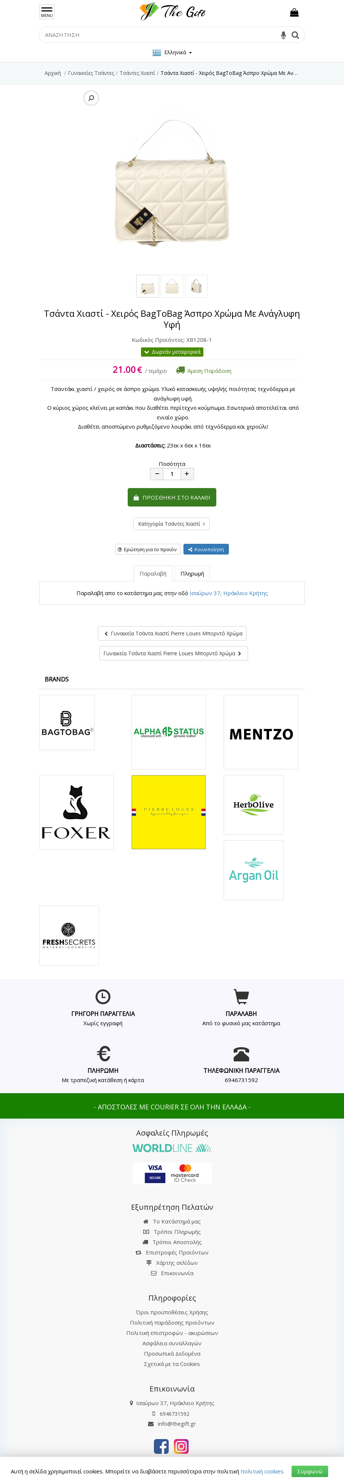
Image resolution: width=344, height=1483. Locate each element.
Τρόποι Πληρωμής (172, 1231)
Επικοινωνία (177, 1273)
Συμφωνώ (310, 1471)
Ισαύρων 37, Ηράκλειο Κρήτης (229, 593)
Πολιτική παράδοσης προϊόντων (172, 1322)
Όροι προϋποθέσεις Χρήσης (172, 1312)
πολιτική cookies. (263, 1471)
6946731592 (241, 1080)
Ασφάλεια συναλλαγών (172, 1343)
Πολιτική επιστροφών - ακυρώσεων (172, 1332)
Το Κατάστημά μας (172, 1221)
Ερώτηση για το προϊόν (147, 549)
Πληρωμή (192, 573)
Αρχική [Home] (53, 72)
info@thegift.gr (172, 1423)
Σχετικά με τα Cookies (172, 1363)
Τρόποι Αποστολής (172, 1242)
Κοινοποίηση (206, 549)
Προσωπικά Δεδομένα (172, 1353)
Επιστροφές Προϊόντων (172, 1252)
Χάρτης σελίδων (172, 1262)
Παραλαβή (153, 573)
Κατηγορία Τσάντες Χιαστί (171, 523)
